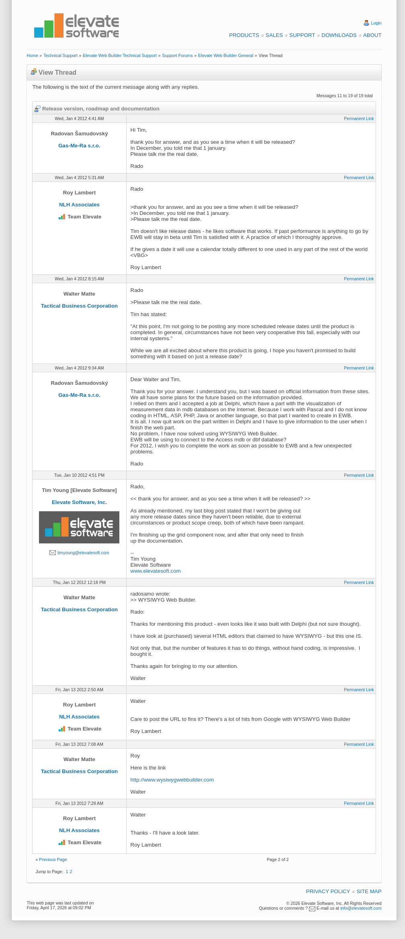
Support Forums (177, 55)
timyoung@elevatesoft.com (83, 552)
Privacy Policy (328, 891)
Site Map (368, 891)
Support (302, 35)
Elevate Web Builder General (225, 55)
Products (244, 35)
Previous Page (53, 859)
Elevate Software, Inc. (79, 502)
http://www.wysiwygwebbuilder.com (172, 780)
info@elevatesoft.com (361, 908)
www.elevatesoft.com (156, 571)
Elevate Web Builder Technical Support (120, 55)
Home (32, 55)
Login (376, 22)
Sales (274, 35)
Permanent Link (359, 118)
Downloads (338, 35)
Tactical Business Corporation (79, 306)
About (372, 35)
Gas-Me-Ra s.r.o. (79, 146)
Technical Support (60, 55)
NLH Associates (79, 205)
